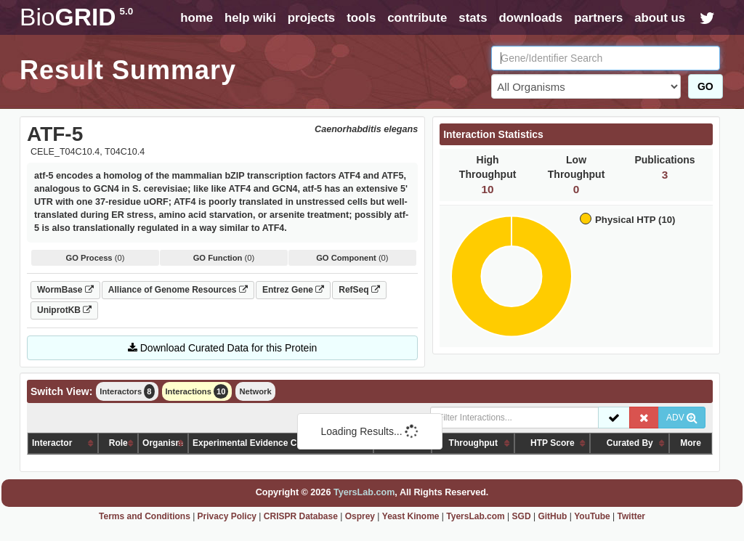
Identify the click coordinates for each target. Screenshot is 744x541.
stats (472, 18)
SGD (521, 516)
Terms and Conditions (144, 516)
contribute (417, 18)
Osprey (360, 516)
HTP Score (552, 443)
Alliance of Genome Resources (178, 290)
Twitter (631, 516)
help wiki (250, 18)
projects (311, 18)
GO (705, 86)
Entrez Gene (293, 290)
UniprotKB (64, 310)
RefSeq (359, 290)
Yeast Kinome (411, 516)
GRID (76, 17)
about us (659, 18)
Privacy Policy (227, 516)
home (196, 18)
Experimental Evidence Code (252, 443)
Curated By (630, 443)
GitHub (552, 516)
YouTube (592, 516)
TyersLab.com (364, 492)
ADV (682, 417)
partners (598, 18)
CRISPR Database (301, 516)
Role (118, 443)
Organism (162, 443)
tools (361, 18)
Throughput (473, 443)
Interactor (52, 443)
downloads (530, 18)
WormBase (65, 290)
